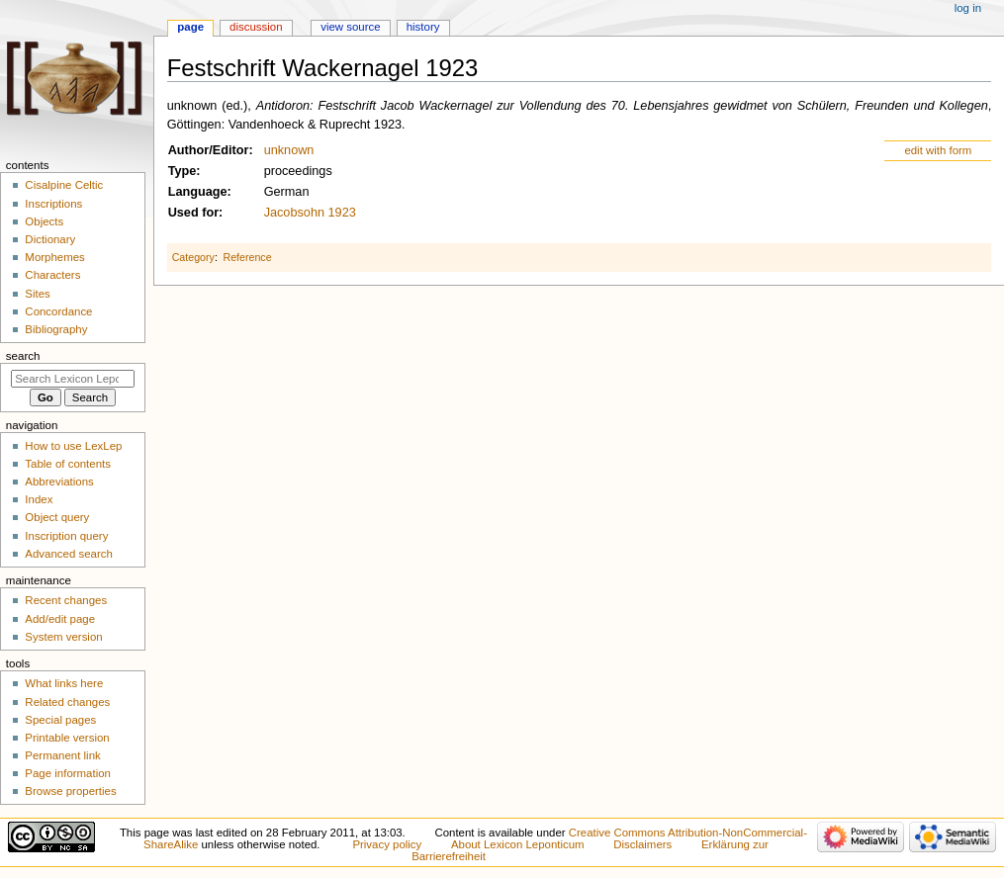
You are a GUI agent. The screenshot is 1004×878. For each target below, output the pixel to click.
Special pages (60, 720)
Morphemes (54, 257)
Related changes (67, 702)
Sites (37, 294)
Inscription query (66, 536)
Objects (44, 221)
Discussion (255, 27)
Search (23, 356)
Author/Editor (208, 150)
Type (182, 171)
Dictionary (50, 239)
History (423, 27)
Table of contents (68, 464)
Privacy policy (386, 844)
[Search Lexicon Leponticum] (73, 379)
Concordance (58, 311)
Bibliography (56, 329)
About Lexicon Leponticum (518, 844)
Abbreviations (59, 481)
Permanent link (62, 755)
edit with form (937, 150)
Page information (68, 773)
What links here (64, 683)
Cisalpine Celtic (64, 185)
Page (190, 27)
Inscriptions (53, 204)
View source (350, 27)
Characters (52, 275)
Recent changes (66, 600)
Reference (247, 257)
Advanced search (69, 554)
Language (198, 192)
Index (38, 499)
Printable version (67, 738)
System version (63, 637)
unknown (289, 150)
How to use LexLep (73, 446)
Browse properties (70, 791)
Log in (968, 8)
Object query (57, 517)
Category (193, 257)
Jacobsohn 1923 (310, 213)
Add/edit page (60, 619)
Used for (193, 213)
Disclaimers (642, 844)
